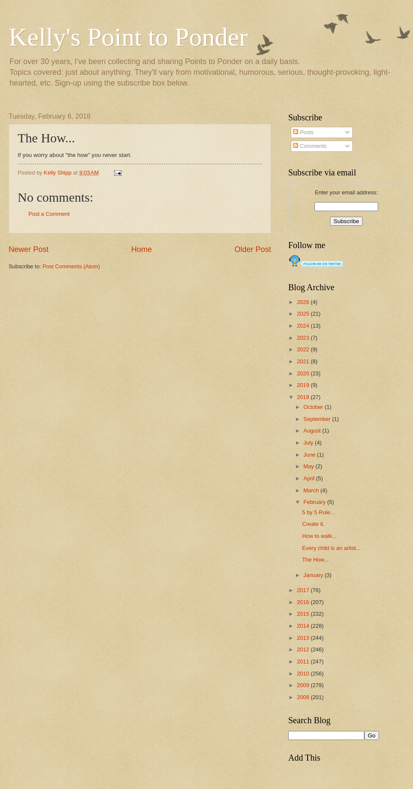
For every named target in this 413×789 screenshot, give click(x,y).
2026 (304, 302)
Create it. (313, 524)
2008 (304, 697)
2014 (304, 626)
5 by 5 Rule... (318, 512)
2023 (304, 338)
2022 (304, 349)
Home (141, 249)
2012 (304, 649)
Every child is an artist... (331, 548)
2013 (304, 638)
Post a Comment (49, 214)
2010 (304, 673)
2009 (304, 685)
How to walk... (319, 536)
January (313, 575)
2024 (304, 325)
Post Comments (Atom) (71, 266)
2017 (304, 590)
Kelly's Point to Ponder (128, 37)
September (317, 419)
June (310, 454)
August (312, 430)
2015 (304, 614)
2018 (304, 397)
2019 (304, 385)
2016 (304, 602)
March (311, 490)
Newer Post (29, 249)
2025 (304, 313)
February (315, 502)
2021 (304, 361)
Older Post (252, 249)
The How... (315, 559)
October (313, 407)
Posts (303, 132)
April (309, 478)
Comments (310, 146)
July (308, 442)
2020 (304, 373)
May (309, 466)
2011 (304, 661)
